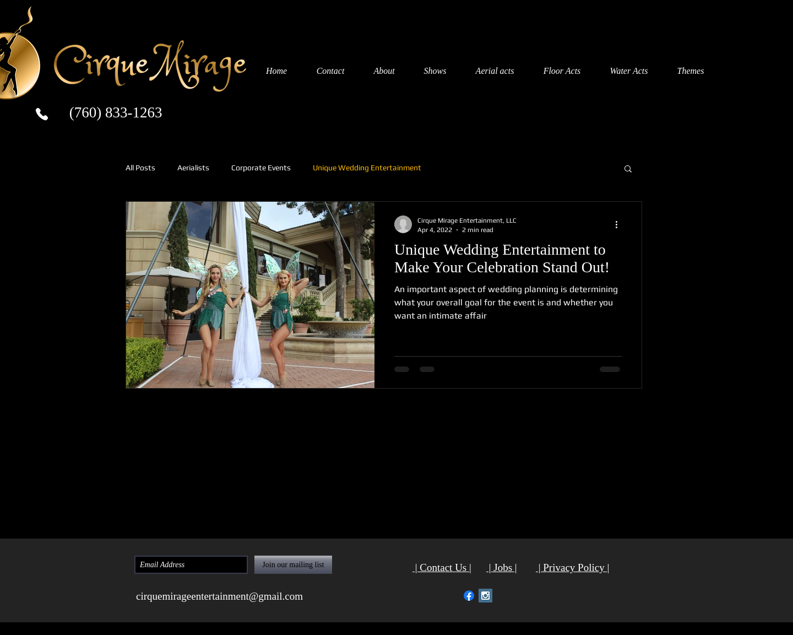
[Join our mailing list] (293, 565)
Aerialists (193, 167)
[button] (628, 169)
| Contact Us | (441, 567)
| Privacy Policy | (572, 567)
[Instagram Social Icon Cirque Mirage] (485, 595)
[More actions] (620, 224)
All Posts (140, 167)
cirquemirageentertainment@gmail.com (219, 596)
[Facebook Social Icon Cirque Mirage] (469, 595)
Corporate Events (261, 167)
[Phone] (42, 114)
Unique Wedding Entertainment (367, 167)
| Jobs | (501, 567)
